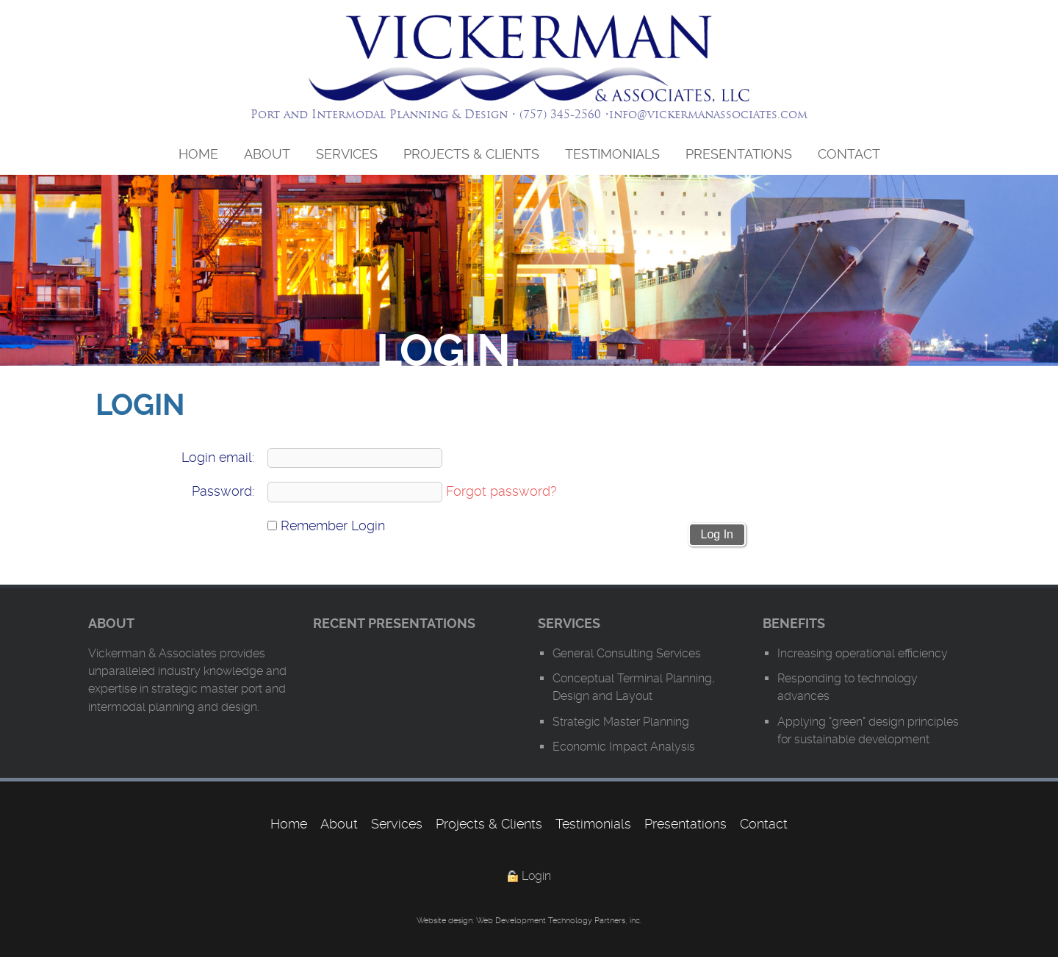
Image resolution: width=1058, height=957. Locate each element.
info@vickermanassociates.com (708, 114)
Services (347, 154)
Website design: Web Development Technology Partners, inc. (529, 920)
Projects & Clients (471, 154)
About (267, 154)
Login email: (217, 457)
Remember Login (326, 525)
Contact (849, 154)
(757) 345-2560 (560, 114)
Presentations (738, 154)
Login (536, 876)
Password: (223, 491)
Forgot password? (501, 491)
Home (198, 154)
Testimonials (612, 154)
